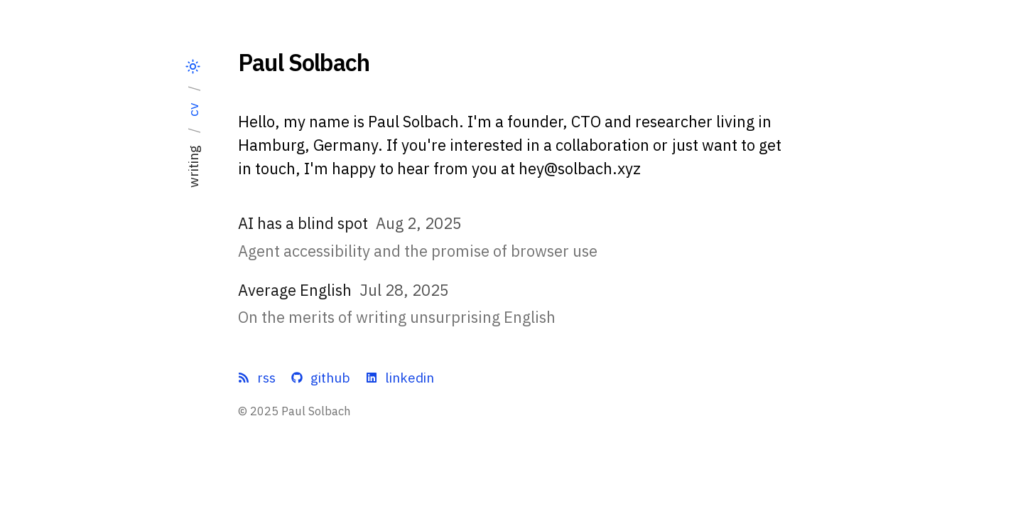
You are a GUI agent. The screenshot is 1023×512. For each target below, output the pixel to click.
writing (193, 166)
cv (193, 110)
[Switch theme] (193, 66)
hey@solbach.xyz (580, 168)
